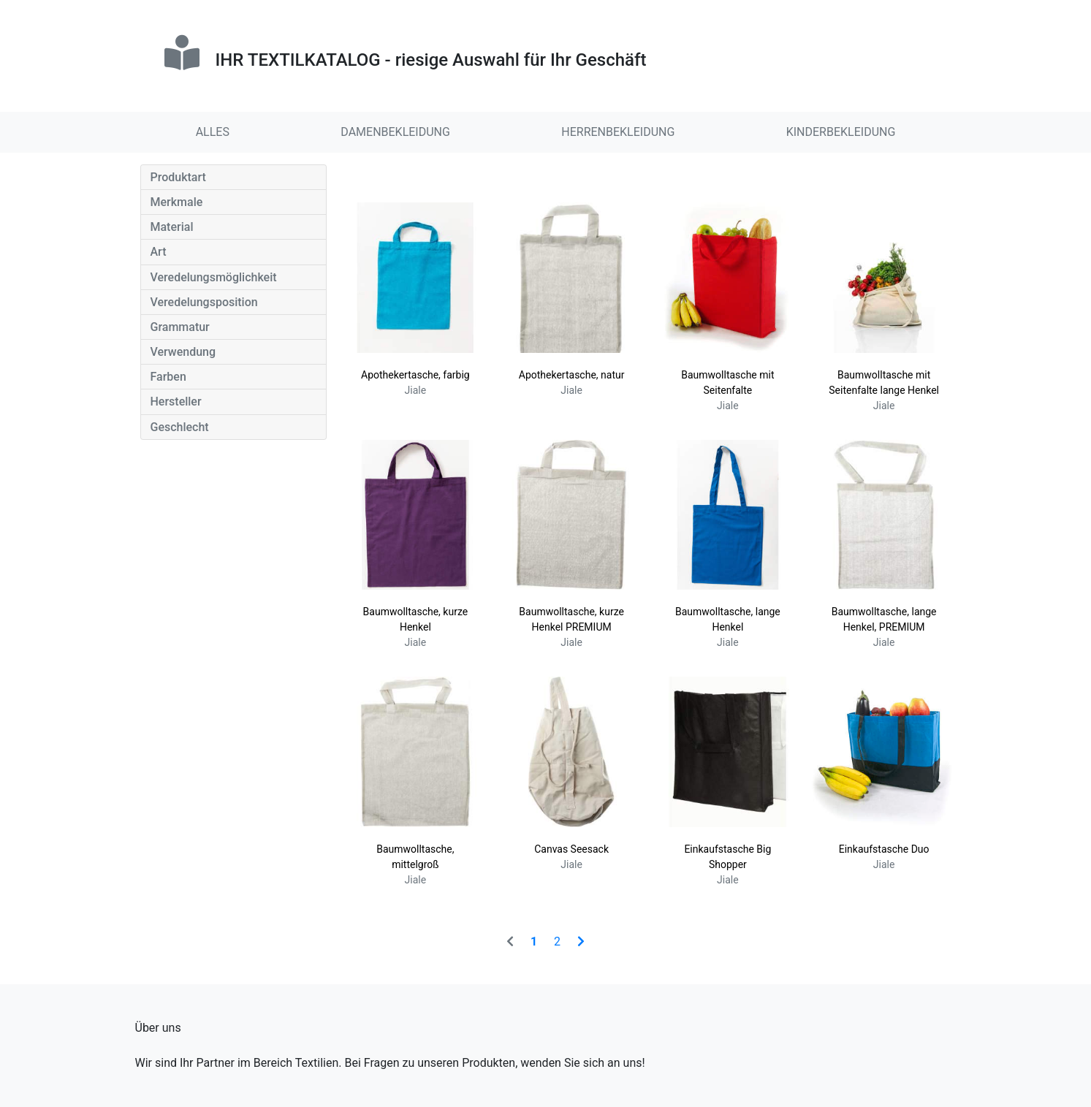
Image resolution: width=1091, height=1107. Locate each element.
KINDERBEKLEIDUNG (841, 132)
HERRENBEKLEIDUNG (617, 132)
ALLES (212, 132)
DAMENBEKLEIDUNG (395, 132)
